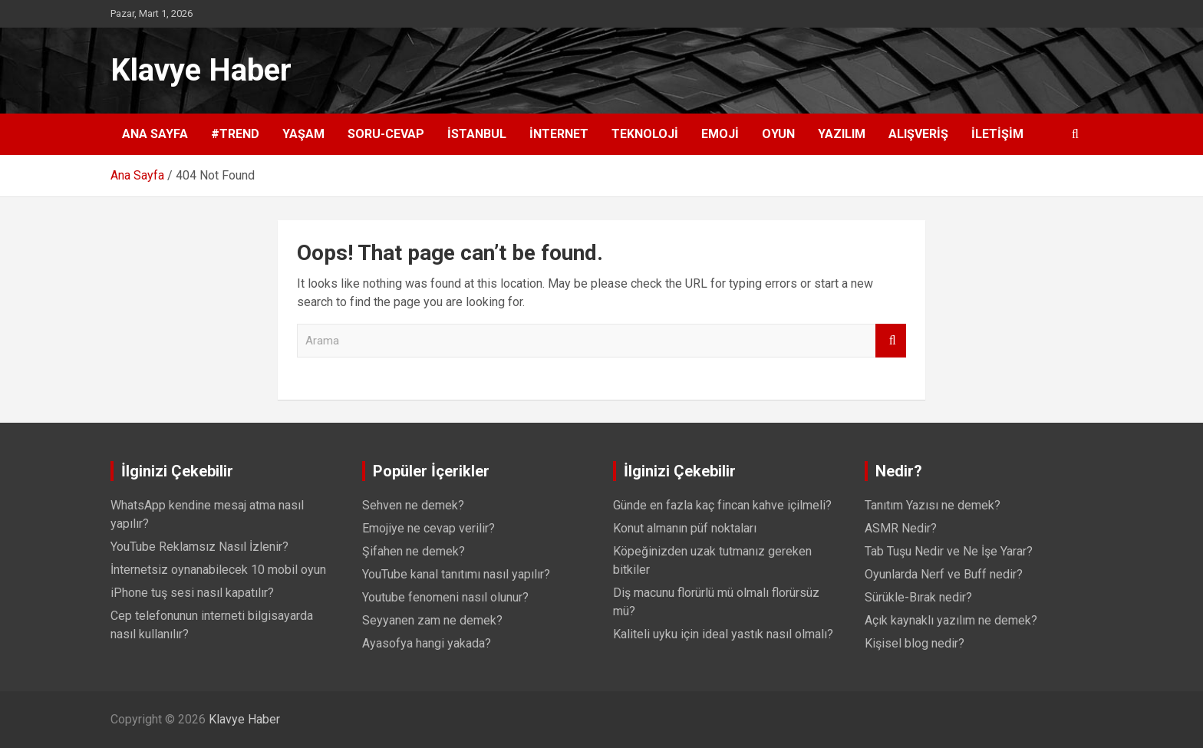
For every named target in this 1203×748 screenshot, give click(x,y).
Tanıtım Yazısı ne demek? (932, 505)
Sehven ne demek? (413, 505)
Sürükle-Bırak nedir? (918, 597)
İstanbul (476, 134)
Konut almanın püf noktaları (684, 528)
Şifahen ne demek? (413, 551)
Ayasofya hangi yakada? (426, 643)
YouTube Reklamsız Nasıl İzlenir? (199, 546)
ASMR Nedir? (901, 528)
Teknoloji (644, 134)
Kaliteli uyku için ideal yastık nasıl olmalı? (723, 634)
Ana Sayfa (155, 134)
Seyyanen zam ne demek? (432, 620)
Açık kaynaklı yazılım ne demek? (951, 620)
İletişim (997, 134)
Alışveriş (918, 134)
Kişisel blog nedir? (914, 643)
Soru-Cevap (386, 134)
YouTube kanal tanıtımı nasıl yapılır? (456, 574)
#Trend (235, 134)
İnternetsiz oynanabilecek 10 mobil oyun (218, 569)
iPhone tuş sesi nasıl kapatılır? (192, 592)
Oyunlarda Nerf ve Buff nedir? (944, 574)
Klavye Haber (201, 70)
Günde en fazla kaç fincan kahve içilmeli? (722, 505)
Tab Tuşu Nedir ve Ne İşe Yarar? (949, 551)
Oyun (778, 134)
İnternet (558, 134)
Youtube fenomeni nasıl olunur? (445, 597)
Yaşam (303, 134)
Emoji (720, 134)
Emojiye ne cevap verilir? (428, 528)
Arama (890, 341)
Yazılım (841, 134)
